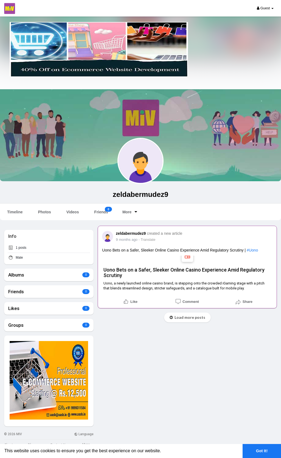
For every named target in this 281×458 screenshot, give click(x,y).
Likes (13, 308)
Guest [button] (265, 8)
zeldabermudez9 (140, 194)
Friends (103, 210)
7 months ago (126, 240)
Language (84, 434)
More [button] (130, 211)
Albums (16, 275)
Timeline (15, 212)
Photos (44, 212)
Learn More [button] (174, 450)
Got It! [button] (262, 451)
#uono (252, 250)
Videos (72, 212)
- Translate (147, 240)
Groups (16, 325)
